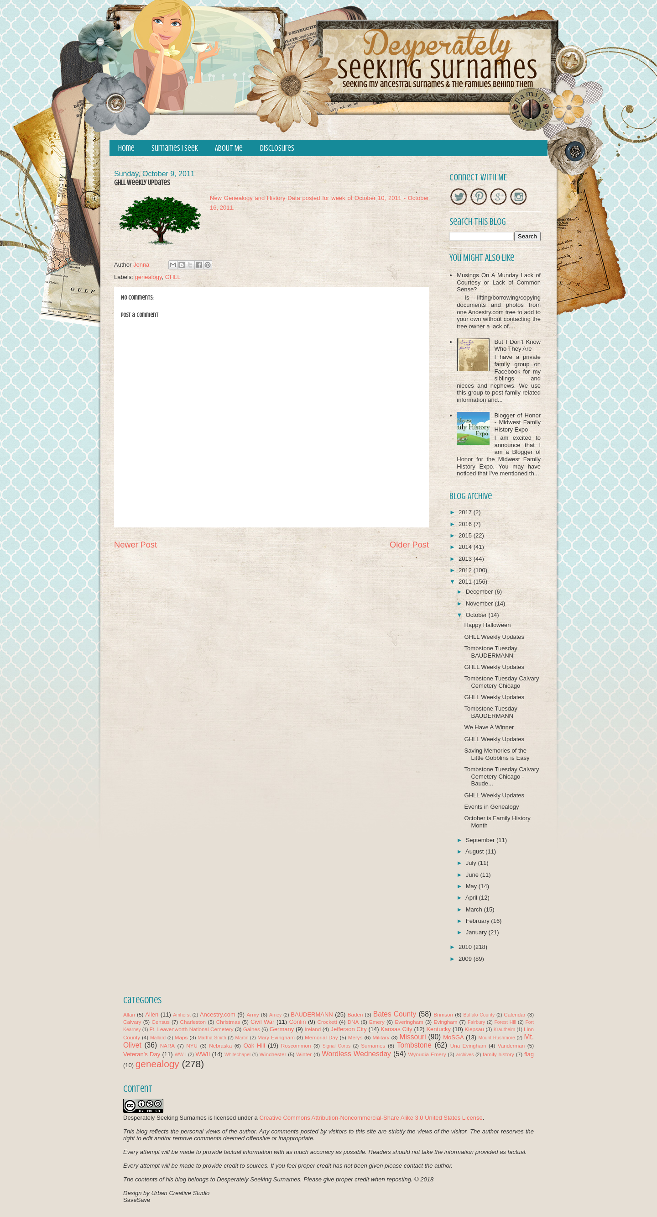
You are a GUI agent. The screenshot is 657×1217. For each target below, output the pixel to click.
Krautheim (504, 1029)
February (478, 920)
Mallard (158, 1037)
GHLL (173, 277)
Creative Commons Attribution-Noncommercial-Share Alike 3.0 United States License (370, 1117)
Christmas (228, 1022)
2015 (466, 535)
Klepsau (474, 1029)
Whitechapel (237, 1054)
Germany (282, 1029)
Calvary (132, 1022)
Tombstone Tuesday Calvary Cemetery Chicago (501, 682)
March (475, 909)
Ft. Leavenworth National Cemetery (191, 1029)
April (472, 897)
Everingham (409, 1022)
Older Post (409, 544)
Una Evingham (468, 1045)
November (480, 603)
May (472, 886)
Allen (151, 1014)
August (475, 851)
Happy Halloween (487, 625)
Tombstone (414, 1045)
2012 (466, 570)
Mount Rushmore (496, 1037)
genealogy (148, 277)
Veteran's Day (141, 1054)
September (481, 840)
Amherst (182, 1014)
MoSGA (453, 1037)
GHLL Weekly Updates (494, 636)
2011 (466, 581)
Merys (355, 1037)
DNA (353, 1022)
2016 (466, 524)
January (477, 932)
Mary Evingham (276, 1037)
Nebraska (220, 1045)
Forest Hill (505, 1022)
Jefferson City (348, 1029)
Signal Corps (337, 1045)
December (480, 591)
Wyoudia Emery (427, 1054)
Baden (355, 1014)
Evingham (445, 1022)
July (472, 862)
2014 (466, 546)
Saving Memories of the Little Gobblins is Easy (496, 754)
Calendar (514, 1014)
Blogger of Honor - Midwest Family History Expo (517, 422)
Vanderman (511, 1045)
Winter (304, 1054)
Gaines (251, 1029)
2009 (466, 958)
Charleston (193, 1022)
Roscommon (296, 1045)
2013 (466, 558)
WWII (203, 1054)
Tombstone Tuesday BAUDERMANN (490, 652)
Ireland (313, 1029)
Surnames (373, 1045)
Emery (377, 1022)
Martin (242, 1037)
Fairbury (476, 1022)
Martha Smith (212, 1037)
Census (160, 1022)
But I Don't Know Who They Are (517, 345)
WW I (181, 1054)
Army (252, 1014)
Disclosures (277, 148)
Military (381, 1037)
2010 (466, 946)
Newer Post (135, 544)
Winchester (273, 1054)
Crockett (327, 1022)
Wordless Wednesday (356, 1054)
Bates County (394, 1014)
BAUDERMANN (312, 1014)
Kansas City (396, 1029)
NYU (192, 1045)
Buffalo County (479, 1014)
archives (465, 1054)
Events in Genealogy (491, 806)
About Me (229, 148)
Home (126, 148)
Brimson (443, 1014)
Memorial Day (321, 1037)
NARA (167, 1045)
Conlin (297, 1021)
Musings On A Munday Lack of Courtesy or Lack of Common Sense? (499, 282)
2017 (466, 512)
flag (529, 1054)
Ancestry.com (217, 1014)
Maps (181, 1037)
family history (498, 1054)
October (477, 614)
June (473, 874)
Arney (275, 1014)
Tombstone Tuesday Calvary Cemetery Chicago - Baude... (501, 776)
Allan (129, 1014)
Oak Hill (254, 1045)
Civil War (262, 1021)
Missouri (413, 1037)
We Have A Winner (489, 727)
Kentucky (438, 1029)
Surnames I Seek (174, 148)
